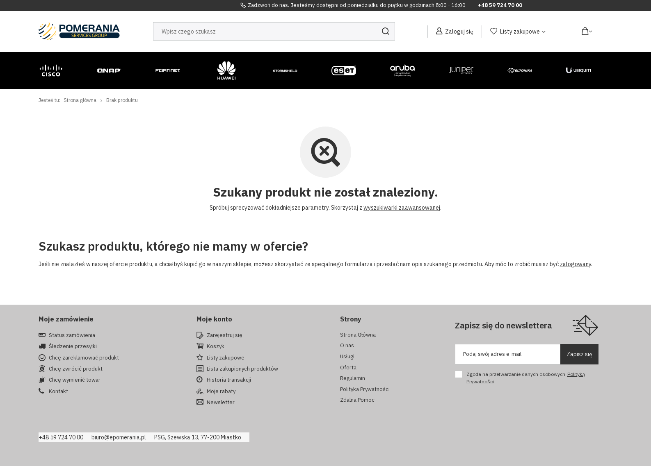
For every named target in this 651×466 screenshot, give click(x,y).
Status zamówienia (72, 335)
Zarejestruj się (224, 335)
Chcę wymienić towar (75, 380)
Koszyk (215, 346)
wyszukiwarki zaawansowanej (401, 207)
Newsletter (221, 402)
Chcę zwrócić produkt (76, 369)
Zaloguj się (459, 31)
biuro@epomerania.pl (118, 437)
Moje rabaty (221, 391)
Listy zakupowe (520, 31)
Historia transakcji (229, 380)
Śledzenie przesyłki (73, 346)
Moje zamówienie (66, 319)
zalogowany (575, 264)
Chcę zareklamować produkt (84, 358)
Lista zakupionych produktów (242, 369)
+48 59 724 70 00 (500, 5)
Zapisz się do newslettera (503, 325)
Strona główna (80, 100)
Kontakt (58, 391)
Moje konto (214, 319)
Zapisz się (579, 354)
